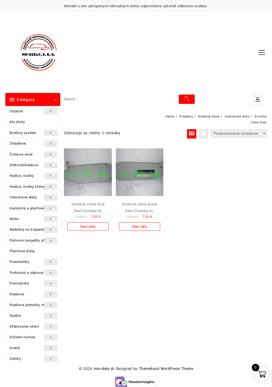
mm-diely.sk (104, 368)
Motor (33, 219)
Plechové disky (22, 251)
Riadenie (33, 294)
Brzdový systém (33, 133)
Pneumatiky (33, 262)
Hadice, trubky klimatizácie (33, 187)
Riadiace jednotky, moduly (33, 305)
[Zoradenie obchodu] (239, 133)
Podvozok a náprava (33, 273)
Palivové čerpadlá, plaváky (33, 240)
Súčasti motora (33, 337)
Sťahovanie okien (33, 326)
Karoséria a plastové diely (33, 208)
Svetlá (33, 348)
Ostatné (33, 111)
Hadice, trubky (33, 176)
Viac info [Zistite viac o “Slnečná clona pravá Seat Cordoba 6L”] (139, 227)
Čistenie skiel (33, 154)
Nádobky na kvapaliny (33, 229)
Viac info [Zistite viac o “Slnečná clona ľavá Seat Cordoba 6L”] (87, 227)
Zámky (33, 359)
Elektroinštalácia (33, 165)
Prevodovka (33, 283)
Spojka (33, 315)
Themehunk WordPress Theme (166, 368)
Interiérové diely (33, 197)
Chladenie (33, 143)
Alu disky (17, 122)
